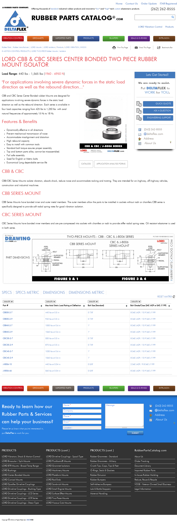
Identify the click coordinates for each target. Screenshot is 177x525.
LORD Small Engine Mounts (59, 489)
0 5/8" (90, 365)
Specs (7, 293)
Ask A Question (162, 111)
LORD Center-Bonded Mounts (16, 475)
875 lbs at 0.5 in (52, 345)
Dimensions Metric (86, 293)
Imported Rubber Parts (145, 471)
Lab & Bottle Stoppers (100, 489)
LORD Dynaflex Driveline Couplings (18, 484)
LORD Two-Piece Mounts (57, 498)
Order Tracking (142, 461)
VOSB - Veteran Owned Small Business (153, 484)
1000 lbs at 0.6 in (52, 326)
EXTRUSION (164, 38)
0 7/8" (90, 313)
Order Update (149, 3)
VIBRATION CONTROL (13, 38)
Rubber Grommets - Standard (104, 457)
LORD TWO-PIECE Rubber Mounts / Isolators (49, 51)
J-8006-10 (7, 365)
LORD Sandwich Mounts (57, 484)
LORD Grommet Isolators (58, 466)
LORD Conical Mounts (12, 480)
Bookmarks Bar (167, 47)
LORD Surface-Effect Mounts (59, 494)
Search (173, 17)
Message (110, 405)
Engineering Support (159, 118)
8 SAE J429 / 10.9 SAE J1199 (143, 313)
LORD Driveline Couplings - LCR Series (20, 498)
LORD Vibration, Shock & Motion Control (21, 457)
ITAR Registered (168, 3)
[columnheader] (23, 304)
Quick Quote (163, 104)
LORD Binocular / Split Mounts (16, 461)
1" (89, 326)
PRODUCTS (88, 38)
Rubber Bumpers (98, 480)
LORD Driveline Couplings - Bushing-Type (21, 489)
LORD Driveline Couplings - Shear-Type (20, 503)
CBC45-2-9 (8, 358)
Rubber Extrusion (98, 475)
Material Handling (98, 494)
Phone (67, 416)
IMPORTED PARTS (63, 38)
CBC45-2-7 (8, 352)
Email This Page (144, 47)
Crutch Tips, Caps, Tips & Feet (104, 466)
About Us (139, 457)
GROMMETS (38, 38)
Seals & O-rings (139, 38)
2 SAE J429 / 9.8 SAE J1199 (142, 365)
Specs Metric (27, 293)
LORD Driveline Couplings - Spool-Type (64, 457)
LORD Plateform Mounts (57, 475)
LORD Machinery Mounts (57, 471)
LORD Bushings (9, 471)
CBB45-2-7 (7, 326)
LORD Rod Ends (53, 480)
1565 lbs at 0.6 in (52, 332)
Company (68, 411)
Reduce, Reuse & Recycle (146, 480)
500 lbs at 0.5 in (52, 339)
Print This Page (122, 47)
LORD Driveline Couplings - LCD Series (20, 494)
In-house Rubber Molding (146, 475)
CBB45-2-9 (7, 332)
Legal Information (143, 489)
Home (119, 3)
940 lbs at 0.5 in (52, 319)
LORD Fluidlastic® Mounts (58, 461)
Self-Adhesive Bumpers (100, 484)
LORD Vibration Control (150, 26)
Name (67, 405)
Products (169, 26)
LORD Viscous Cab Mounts (58, 503)
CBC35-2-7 (8, 339)
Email (67, 422)
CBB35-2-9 (7, 319)
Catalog (86, 164)
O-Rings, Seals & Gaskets (102, 471)
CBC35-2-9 (8, 345)
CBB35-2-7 (7, 313)
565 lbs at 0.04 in (52, 371)
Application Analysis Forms (111, 164)
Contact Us (132, 3)
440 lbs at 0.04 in (52, 365)
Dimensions (54, 293)
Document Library (143, 466)
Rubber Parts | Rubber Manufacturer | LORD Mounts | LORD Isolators (28, 47)
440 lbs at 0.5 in (52, 313)
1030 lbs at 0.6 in (52, 352)
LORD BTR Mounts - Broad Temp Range (20, 466)
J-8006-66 (7, 371)
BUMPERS (114, 38)
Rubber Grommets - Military (103, 461)
